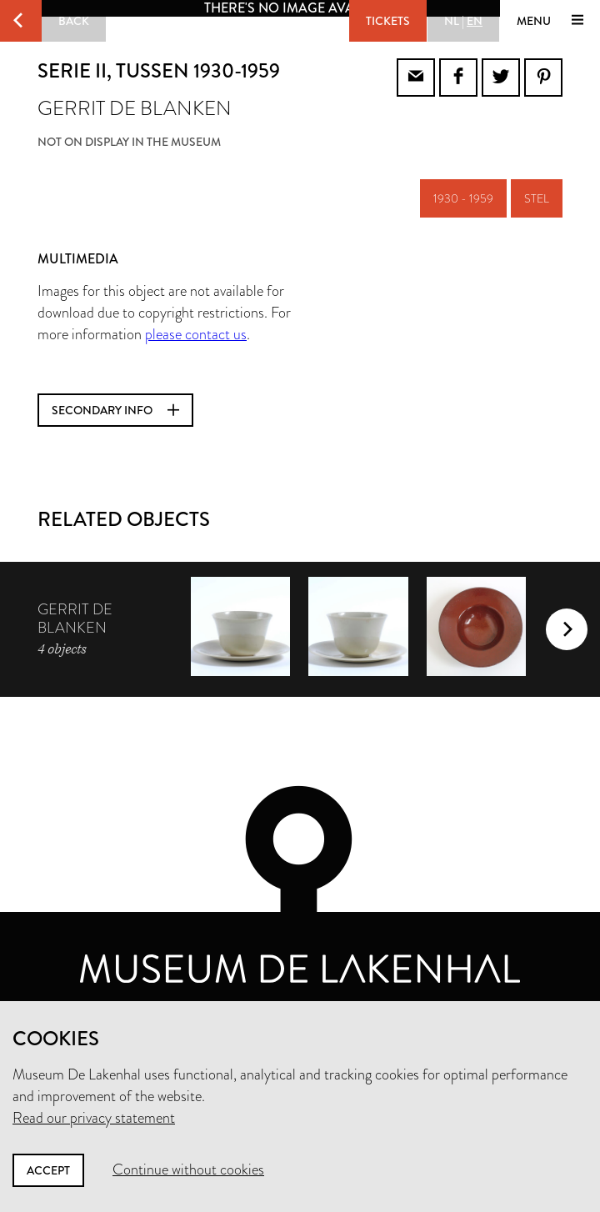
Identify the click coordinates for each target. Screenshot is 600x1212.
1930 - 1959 (463, 198)
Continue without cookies (188, 1169)
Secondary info (115, 410)
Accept (48, 1170)
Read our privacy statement (93, 1118)
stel (536, 198)
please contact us (196, 334)
